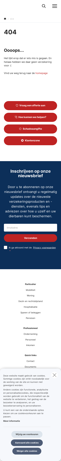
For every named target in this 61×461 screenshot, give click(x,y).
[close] (54, 375)
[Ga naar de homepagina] (6, 6)
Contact (30, 361)
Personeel (30, 339)
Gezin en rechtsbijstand (30, 301)
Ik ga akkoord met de (32, 249)
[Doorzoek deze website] (44, 6)
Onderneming (30, 334)
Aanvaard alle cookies (27, 442)
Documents (30, 366)
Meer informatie (11, 421)
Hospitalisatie (30, 307)
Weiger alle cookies (27, 451)
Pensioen (30, 318)
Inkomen (30, 345)
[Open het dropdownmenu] (54, 6)
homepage (41, 73)
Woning (30, 295)
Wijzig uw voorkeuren (27, 434)
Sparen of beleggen (30, 312)
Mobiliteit (30, 290)
